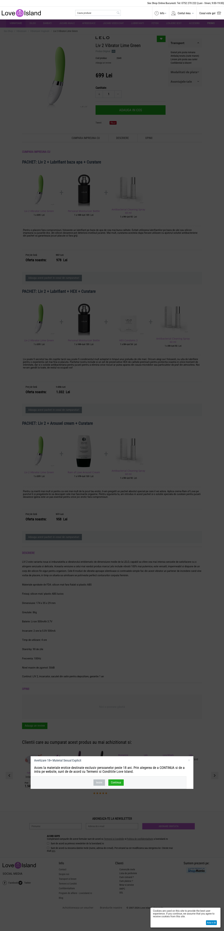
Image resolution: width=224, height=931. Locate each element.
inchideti (188, 761)
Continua (116, 782)
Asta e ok (211, 922)
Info (162, 13)
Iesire (99, 782)
